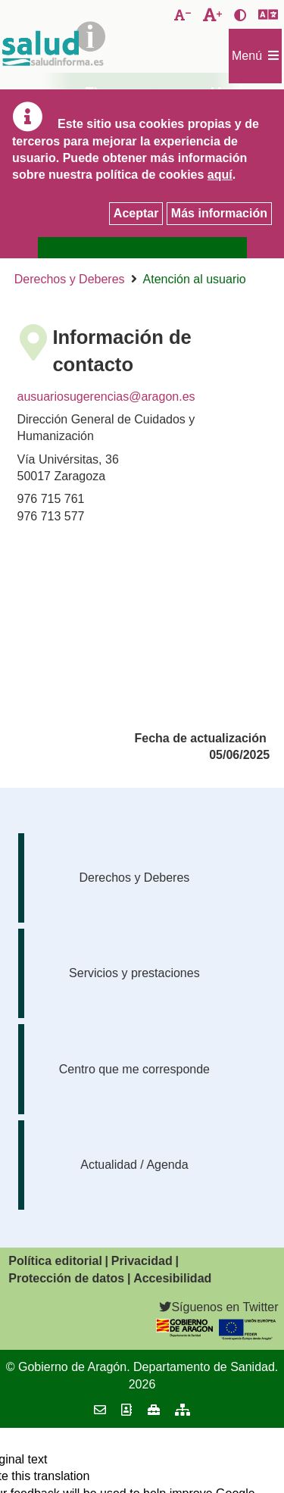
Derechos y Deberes (69, 279)
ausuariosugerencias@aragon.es (106, 396)
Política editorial (55, 1260)
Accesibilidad (172, 1278)
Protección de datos (66, 1278)
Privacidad (142, 1260)
